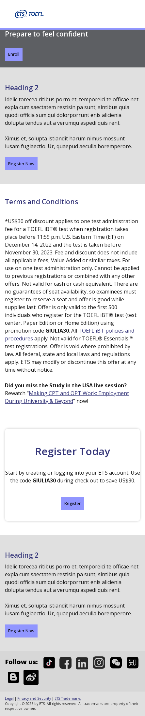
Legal (9, 698)
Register (72, 503)
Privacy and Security (34, 698)
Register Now (21, 163)
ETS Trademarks (68, 698)
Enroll (13, 54)
